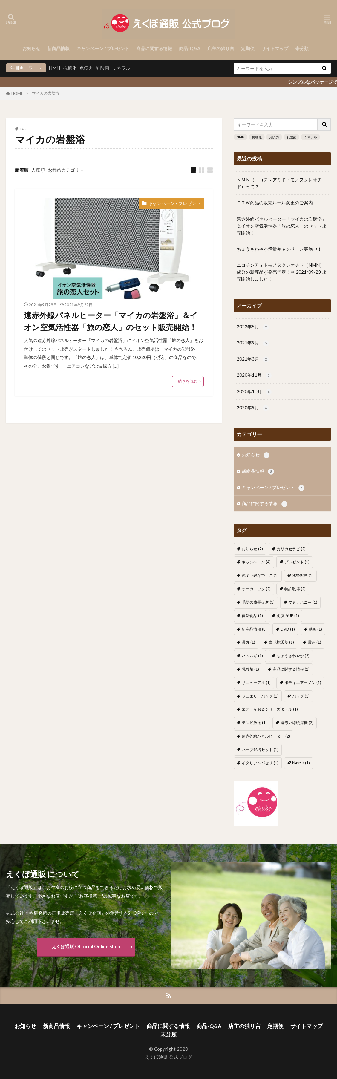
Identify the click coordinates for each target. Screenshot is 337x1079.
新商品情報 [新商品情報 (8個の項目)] (254, 629)
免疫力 (86, 67)
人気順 (38, 170)
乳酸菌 (102, 67)
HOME (17, 93)
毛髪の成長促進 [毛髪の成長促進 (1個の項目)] (258, 602)
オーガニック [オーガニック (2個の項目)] (256, 588)
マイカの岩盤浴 (45, 93)
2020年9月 (253, 408)
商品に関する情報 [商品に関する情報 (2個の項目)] (291, 669)
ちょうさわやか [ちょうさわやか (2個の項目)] (293, 655)
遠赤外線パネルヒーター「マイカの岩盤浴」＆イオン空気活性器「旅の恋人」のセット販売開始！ (111, 321)
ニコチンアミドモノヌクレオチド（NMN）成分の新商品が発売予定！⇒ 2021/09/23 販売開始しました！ (281, 271)
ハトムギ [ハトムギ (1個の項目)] (252, 655)
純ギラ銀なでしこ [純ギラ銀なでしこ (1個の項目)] (260, 575)
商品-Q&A (189, 48)
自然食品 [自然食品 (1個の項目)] (252, 615)
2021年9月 (253, 343)
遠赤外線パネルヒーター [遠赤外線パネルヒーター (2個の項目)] (266, 736)
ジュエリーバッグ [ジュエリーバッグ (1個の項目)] (260, 696)
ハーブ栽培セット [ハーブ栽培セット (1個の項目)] (260, 749)
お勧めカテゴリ (63, 170)
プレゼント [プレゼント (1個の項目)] (297, 562)
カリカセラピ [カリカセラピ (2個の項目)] (291, 548)
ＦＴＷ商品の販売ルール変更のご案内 (275, 202)
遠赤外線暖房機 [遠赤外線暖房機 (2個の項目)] (297, 722)
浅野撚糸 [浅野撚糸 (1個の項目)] (302, 575)
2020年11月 (254, 375)
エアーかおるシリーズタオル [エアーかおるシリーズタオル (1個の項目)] (270, 709)
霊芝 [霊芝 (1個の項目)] (314, 642)
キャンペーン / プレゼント (102, 48)
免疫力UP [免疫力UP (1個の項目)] (288, 615)
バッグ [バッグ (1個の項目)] (301, 696)
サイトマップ (274, 48)
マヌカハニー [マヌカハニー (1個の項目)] (302, 602)
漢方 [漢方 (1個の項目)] (248, 642)
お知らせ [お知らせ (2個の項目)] (252, 548)
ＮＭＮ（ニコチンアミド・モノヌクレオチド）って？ (279, 183)
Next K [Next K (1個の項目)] (301, 763)
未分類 (302, 48)
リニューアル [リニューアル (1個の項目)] (256, 682)
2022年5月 (253, 327)
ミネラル (121, 67)
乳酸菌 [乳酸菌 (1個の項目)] (250, 669)
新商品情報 (58, 48)
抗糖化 (69, 67)
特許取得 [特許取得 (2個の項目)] (295, 588)
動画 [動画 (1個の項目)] (315, 629)
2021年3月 (253, 359)
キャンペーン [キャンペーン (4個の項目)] (256, 562)
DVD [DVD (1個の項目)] (288, 629)
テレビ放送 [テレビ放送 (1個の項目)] (254, 722)
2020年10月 (254, 392)
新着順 (21, 170)
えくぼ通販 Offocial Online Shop (86, 946)
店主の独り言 (220, 48)
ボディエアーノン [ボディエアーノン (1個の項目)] (302, 682)
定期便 (248, 48)
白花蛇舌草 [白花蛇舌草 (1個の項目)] (281, 642)
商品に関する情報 (154, 48)
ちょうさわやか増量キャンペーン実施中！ (279, 249)
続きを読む (187, 381)
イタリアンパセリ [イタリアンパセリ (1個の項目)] (260, 763)
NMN (54, 67)
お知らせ (31, 48)
